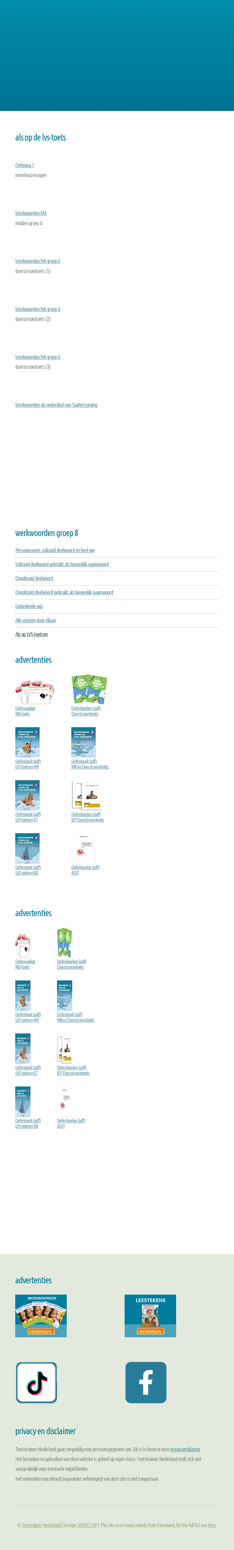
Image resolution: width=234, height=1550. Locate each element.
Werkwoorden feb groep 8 (37, 261)
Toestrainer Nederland (41, 1525)
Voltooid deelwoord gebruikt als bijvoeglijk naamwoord (61, 564)
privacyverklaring (185, 1449)
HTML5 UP (87, 1525)
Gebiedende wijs (29, 606)
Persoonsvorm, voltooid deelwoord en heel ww (54, 550)
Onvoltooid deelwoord (34, 578)
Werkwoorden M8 (30, 213)
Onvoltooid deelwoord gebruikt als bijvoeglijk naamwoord (64, 592)
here (212, 1525)
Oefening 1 (24, 165)
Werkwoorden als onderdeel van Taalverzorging (56, 405)
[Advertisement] (117, 59)
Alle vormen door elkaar (35, 620)
